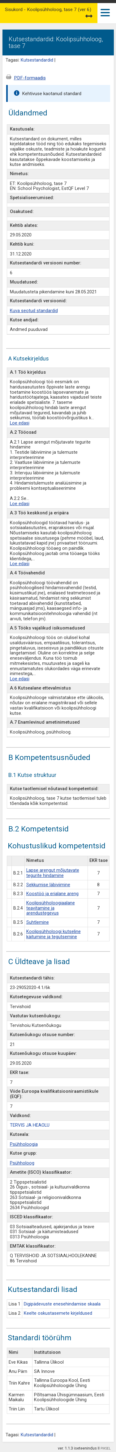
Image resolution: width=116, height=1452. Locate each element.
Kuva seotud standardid (34, 310)
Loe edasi (19, 423)
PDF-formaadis (30, 78)
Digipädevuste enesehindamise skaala (62, 1304)
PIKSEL (106, 1448)
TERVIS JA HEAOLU (29, 1125)
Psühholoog (22, 1163)
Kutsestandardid (37, 60)
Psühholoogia (24, 1144)
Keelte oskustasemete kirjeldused (58, 1313)
